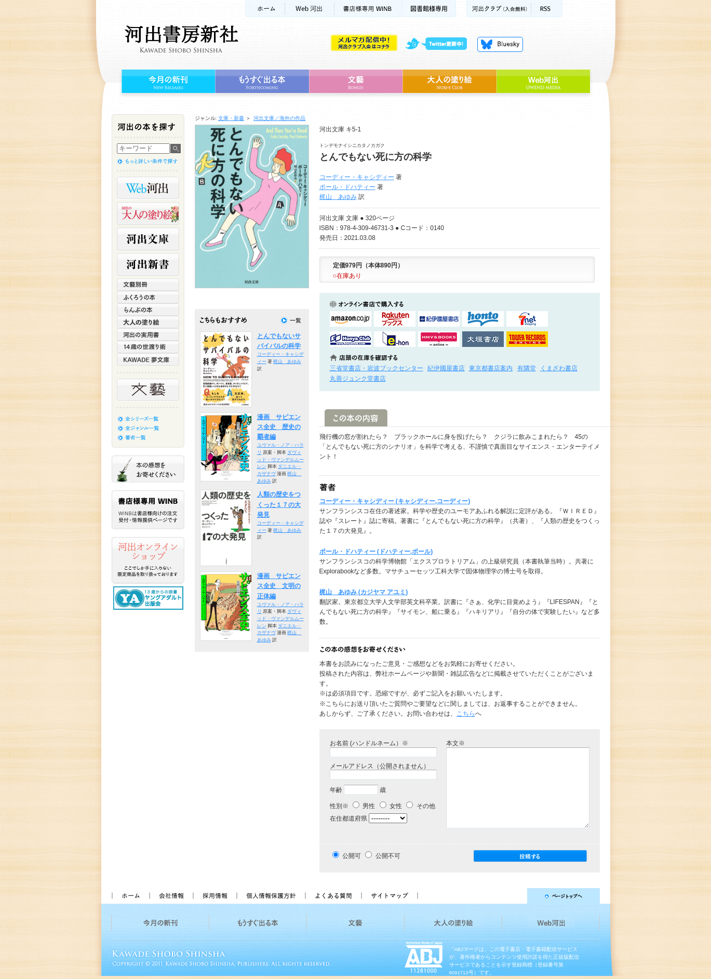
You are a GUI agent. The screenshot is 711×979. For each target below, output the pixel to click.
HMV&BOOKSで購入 (439, 339)
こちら (466, 713)
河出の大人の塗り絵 (148, 213)
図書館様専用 (429, 8)
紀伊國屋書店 (446, 368)
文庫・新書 (231, 118)
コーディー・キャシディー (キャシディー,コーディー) (395, 501)
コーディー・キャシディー (356, 177)
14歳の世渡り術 (148, 347)
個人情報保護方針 (270, 896)
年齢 (336, 790)
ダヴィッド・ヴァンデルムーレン (280, 459)
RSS (546, 8)
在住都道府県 (348, 818)
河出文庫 (148, 238)
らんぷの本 (148, 309)
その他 (420, 806)
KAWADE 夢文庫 (148, 359)
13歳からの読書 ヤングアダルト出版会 (149, 598)
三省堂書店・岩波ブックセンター (376, 368)
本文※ (455, 743)
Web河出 (309, 8)
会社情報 (171, 896)
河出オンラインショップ (148, 560)
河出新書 (148, 264)
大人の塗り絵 (450, 81)
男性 (364, 806)
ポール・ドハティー (347, 187)
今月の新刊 (167, 81)
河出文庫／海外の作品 (279, 118)
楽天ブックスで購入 (394, 319)
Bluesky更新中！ (500, 44)
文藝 (356, 81)
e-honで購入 (394, 339)
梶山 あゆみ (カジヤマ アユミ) (363, 592)
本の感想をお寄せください (148, 468)
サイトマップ (389, 896)
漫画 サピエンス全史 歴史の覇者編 (279, 427)
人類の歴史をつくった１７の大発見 (279, 504)
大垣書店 (483, 339)
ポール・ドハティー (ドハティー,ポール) (376, 551)
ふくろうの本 (148, 297)
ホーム (265, 8)
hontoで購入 (483, 319)
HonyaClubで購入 (350, 339)
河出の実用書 (148, 334)
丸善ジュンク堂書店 (358, 378)
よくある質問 (333, 896)
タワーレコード (527, 339)
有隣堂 (526, 368)
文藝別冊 (148, 284)
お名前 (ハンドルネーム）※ (369, 743)
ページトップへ (513, 896)
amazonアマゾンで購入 (350, 319)
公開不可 (387, 856)
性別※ (339, 806)
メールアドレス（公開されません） (380, 766)
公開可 (351, 856)
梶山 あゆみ (338, 196)
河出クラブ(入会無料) (498, 8)
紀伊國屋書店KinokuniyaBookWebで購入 (439, 319)
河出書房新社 (180, 39)
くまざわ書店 (559, 368)
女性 (391, 806)
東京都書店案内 (491, 368)
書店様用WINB (368, 8)
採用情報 (214, 896)
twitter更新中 (440, 44)
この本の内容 (356, 417)
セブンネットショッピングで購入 (527, 319)
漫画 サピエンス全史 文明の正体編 (279, 586)
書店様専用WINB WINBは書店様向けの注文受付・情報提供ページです (148, 509)
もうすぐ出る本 (262, 81)
